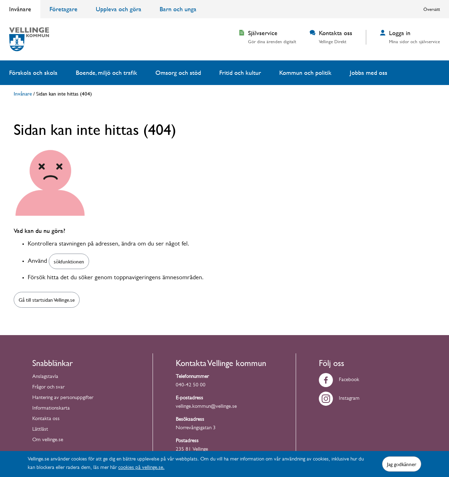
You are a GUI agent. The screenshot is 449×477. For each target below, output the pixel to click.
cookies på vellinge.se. (141, 468)
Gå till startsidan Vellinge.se (47, 299)
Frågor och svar (48, 387)
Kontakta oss (46, 419)
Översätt (431, 9)
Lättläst (40, 429)
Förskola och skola (33, 72)
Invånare (20, 9)
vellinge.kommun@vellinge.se (206, 407)
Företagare (63, 9)
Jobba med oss (368, 72)
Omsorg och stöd (178, 72)
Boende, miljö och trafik (106, 72)
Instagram (339, 398)
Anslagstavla (45, 377)
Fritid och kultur (240, 72)
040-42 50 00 (191, 385)
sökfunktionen (69, 261)
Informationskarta (51, 408)
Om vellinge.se (47, 440)
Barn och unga (178, 9)
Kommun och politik (305, 72)
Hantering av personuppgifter (62, 398)
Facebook (339, 380)
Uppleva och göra (118, 9)
